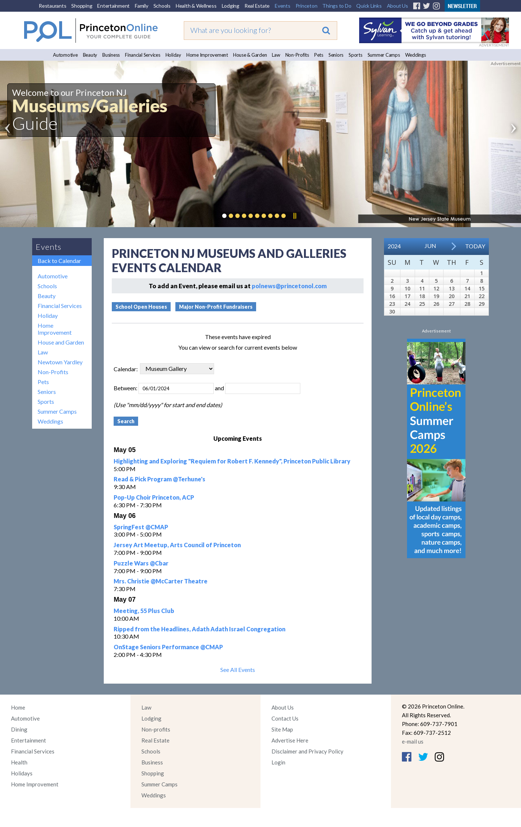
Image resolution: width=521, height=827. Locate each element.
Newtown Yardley (60, 361)
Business (111, 55)
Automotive (65, 55)
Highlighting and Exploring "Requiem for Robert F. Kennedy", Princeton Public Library (232, 461)
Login (278, 762)
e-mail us (412, 741)
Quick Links (368, 6)
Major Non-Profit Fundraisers (215, 307)
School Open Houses (141, 307)
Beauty (90, 55)
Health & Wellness (196, 6)
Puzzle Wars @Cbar (141, 563)
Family (141, 6)
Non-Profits (297, 55)
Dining (19, 729)
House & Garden (250, 55)
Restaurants (52, 6)
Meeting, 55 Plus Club (144, 610)
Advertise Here (289, 740)
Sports (355, 55)
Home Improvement (207, 55)
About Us (397, 6)
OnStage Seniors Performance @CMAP (168, 646)
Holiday (173, 55)
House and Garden (61, 342)
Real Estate (257, 6)
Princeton (306, 6)
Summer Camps (384, 55)
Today (475, 246)
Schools (162, 6)
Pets (318, 55)
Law (276, 55)
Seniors (335, 55)
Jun (430, 245)
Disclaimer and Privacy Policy (307, 751)
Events (282, 6)
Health (19, 762)
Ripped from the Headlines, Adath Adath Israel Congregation (199, 628)
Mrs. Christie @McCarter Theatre (161, 581)
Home (18, 707)
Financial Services (142, 55)
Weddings (415, 55)
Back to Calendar (59, 260)
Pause (294, 216)
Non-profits (155, 729)
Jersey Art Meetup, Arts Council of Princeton (177, 544)
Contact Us (284, 718)
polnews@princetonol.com (289, 285)
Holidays (22, 773)
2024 (394, 246)
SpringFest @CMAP (141, 526)
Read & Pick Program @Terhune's (159, 478)
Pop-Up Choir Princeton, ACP (154, 497)
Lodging (230, 6)
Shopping (81, 6)
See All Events (237, 669)
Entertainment (113, 6)
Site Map (282, 729)
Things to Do (336, 6)
